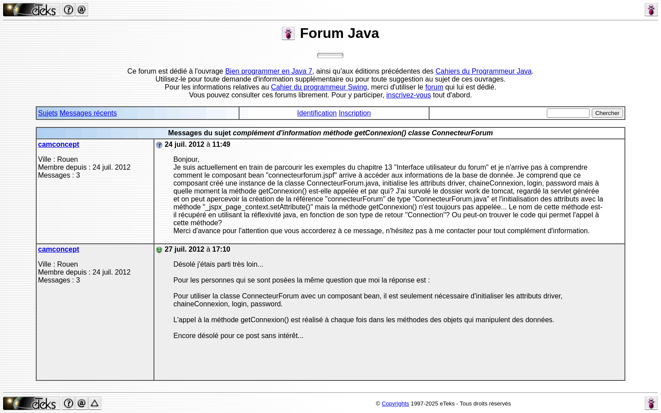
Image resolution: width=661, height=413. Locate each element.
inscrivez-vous (408, 95)
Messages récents (88, 113)
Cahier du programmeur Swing (319, 87)
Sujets (47, 113)
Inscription (355, 113)
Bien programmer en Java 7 (268, 71)
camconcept (58, 144)
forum (434, 87)
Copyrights (395, 403)
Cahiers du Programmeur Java (484, 71)
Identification (317, 113)
